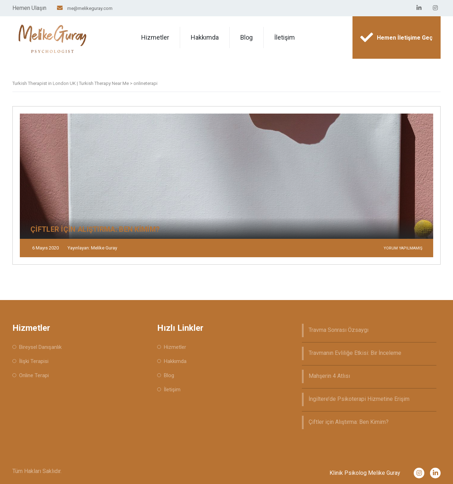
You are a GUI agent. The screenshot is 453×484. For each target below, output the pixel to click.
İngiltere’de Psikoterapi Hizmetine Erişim (359, 399)
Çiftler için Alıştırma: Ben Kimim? (349, 422)
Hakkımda (205, 37)
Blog (246, 37)
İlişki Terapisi (33, 361)
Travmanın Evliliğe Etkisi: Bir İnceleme (355, 353)
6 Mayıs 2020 (45, 247)
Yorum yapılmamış (403, 248)
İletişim (284, 37)
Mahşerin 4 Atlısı (329, 376)
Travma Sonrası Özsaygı (338, 330)
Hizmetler (155, 37)
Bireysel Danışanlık (40, 347)
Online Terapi (34, 375)
